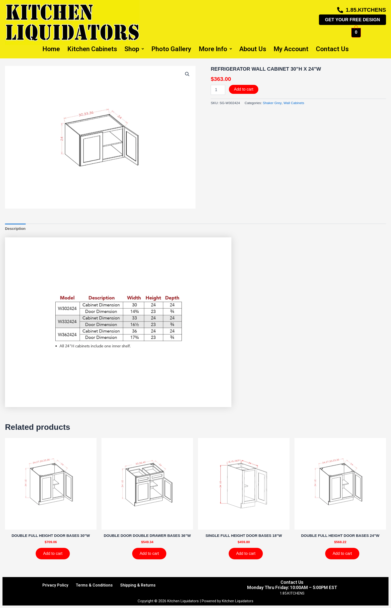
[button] (187, 74)
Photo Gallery (171, 49)
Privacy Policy (55, 585)
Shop (134, 49)
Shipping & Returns (138, 585)
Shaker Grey (272, 103)
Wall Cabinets (294, 103)
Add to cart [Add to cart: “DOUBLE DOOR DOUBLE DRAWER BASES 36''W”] (149, 553)
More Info (215, 49)
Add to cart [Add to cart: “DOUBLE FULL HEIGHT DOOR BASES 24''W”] (342, 553)
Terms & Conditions (94, 585)
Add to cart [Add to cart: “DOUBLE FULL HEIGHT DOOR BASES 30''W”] (52, 553)
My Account (291, 49)
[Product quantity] (218, 90)
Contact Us (332, 49)
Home (51, 49)
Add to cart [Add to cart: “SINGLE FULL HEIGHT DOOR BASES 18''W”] (245, 553)
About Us (252, 49)
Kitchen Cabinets (92, 49)
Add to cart (243, 89)
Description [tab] (15, 228)
